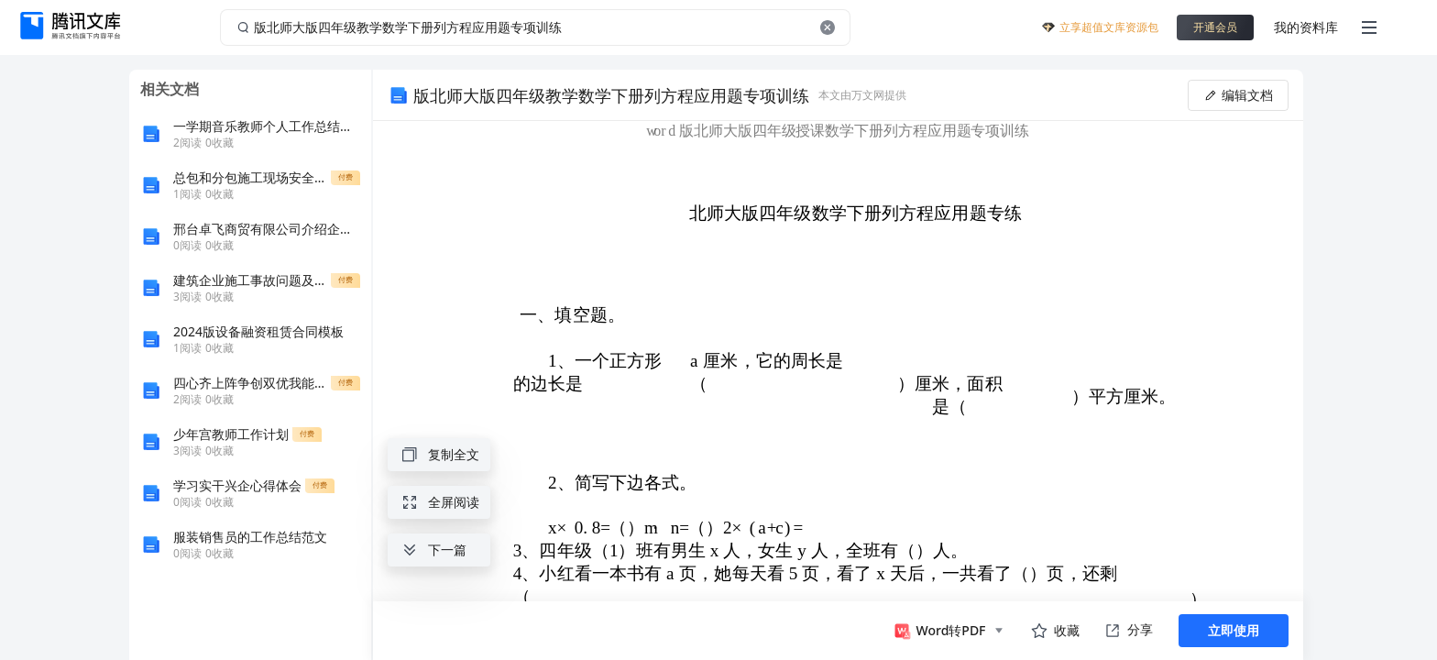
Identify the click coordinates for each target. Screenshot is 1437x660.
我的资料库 (1306, 27)
